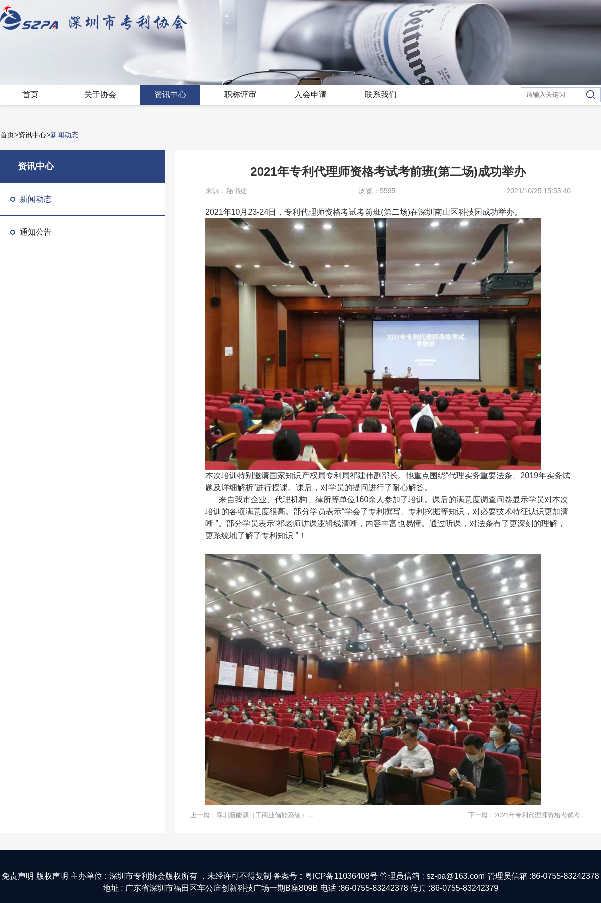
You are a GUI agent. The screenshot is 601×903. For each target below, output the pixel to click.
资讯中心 (170, 94)
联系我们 (381, 94)
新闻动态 (31, 199)
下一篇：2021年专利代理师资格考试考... (527, 815)
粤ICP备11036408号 (341, 876)
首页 (30, 94)
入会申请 (310, 94)
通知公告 (31, 232)
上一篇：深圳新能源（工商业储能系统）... (251, 815)
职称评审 (240, 94)
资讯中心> (34, 135)
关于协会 (100, 94)
